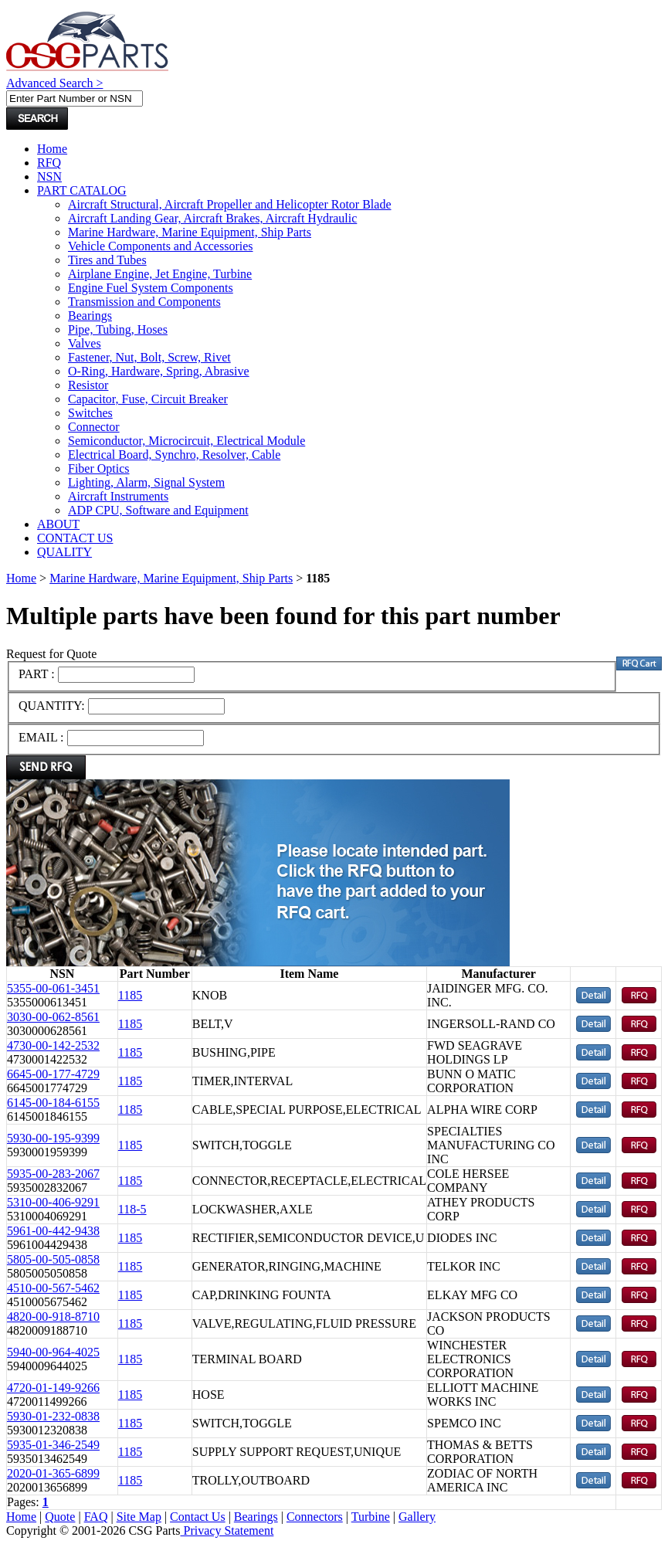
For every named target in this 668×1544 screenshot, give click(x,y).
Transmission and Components (144, 301)
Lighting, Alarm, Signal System (146, 482)
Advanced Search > (54, 83)
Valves (84, 343)
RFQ (49, 162)
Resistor (88, 385)
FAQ (96, 1516)
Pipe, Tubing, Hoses (118, 329)
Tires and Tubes (107, 259)
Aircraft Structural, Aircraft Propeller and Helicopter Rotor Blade (230, 204)
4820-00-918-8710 (53, 1316)
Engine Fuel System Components (150, 287)
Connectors (315, 1516)
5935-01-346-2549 (53, 1444)
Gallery (417, 1516)
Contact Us (197, 1516)
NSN (49, 176)
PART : (37, 673)
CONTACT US (75, 538)
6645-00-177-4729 (53, 1074)
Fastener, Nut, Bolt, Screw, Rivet (149, 357)
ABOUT (58, 524)
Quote (60, 1516)
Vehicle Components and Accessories (160, 246)
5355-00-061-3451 (53, 988)
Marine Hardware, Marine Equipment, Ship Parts (189, 232)
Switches (90, 412)
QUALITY (64, 551)
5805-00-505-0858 (53, 1259)
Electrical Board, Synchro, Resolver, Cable (174, 454)
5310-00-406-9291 (53, 1202)
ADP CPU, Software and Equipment (158, 510)
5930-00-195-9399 (53, 1138)
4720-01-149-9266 (53, 1387)
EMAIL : (41, 737)
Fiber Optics (99, 468)
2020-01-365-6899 (53, 1473)
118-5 (132, 1209)
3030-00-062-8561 (53, 1016)
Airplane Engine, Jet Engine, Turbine (160, 273)
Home (52, 148)
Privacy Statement (227, 1530)
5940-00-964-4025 (53, 1352)
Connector (94, 426)
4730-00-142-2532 (53, 1045)
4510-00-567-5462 (53, 1288)
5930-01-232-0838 (53, 1416)
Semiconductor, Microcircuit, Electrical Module (186, 440)
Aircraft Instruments (118, 496)
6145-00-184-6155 (53, 1102)
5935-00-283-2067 (53, 1173)
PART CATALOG (82, 190)
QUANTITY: (53, 705)
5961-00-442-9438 (53, 1230)
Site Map (139, 1516)
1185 (130, 995)
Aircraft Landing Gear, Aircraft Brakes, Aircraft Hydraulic (212, 218)
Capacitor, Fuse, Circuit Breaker (148, 399)
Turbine (370, 1516)
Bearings (90, 315)
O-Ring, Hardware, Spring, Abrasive (158, 371)
